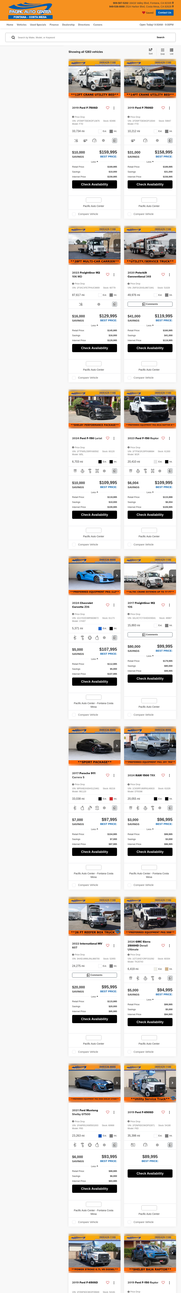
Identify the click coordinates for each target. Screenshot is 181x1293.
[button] (117, 78)
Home (10, 24)
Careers (97, 24)
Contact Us (164, 12)
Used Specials (38, 24)
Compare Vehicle (88, 214)
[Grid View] (161, 52)
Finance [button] (54, 24)
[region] (94, 172)
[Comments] (114, 140)
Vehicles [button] (22, 24)
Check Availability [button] (94, 184)
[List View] (171, 52)
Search (160, 37)
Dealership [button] (68, 24)
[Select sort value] (151, 51)
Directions (84, 24)
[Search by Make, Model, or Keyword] (85, 37)
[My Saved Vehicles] (147, 12)
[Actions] (114, 108)
